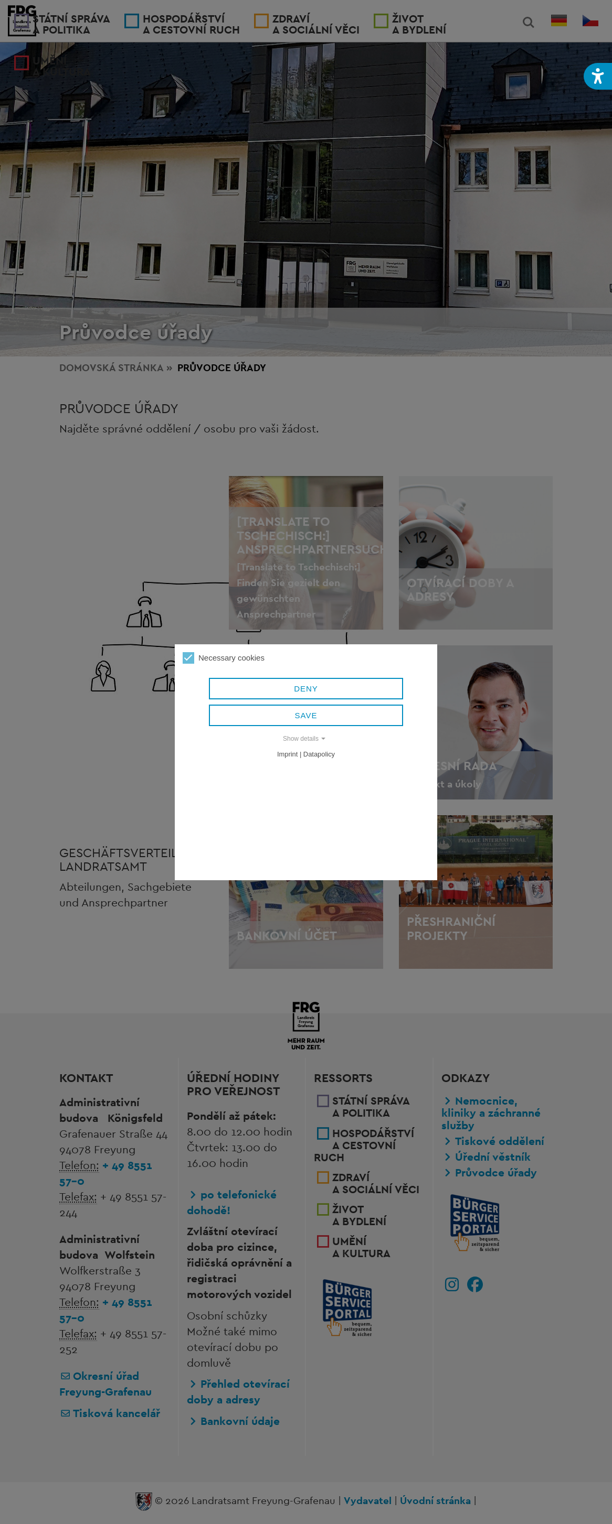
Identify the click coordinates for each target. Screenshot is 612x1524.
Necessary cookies (224, 658)
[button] (598, 76)
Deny (306, 688)
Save (306, 715)
